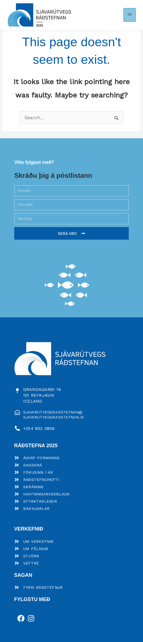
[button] (129, 15)
